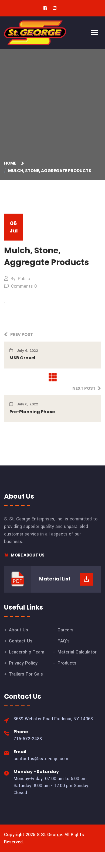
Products (66, 663)
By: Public (17, 279)
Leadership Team (26, 652)
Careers (65, 630)
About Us (18, 630)
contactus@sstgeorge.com (40, 759)
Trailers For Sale (26, 674)
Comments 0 (20, 286)
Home (11, 163)
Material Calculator (77, 652)
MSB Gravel (22, 358)
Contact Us (20, 641)
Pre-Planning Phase (32, 412)
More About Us (24, 555)
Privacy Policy (23, 663)
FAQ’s (63, 641)
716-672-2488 (27, 739)
